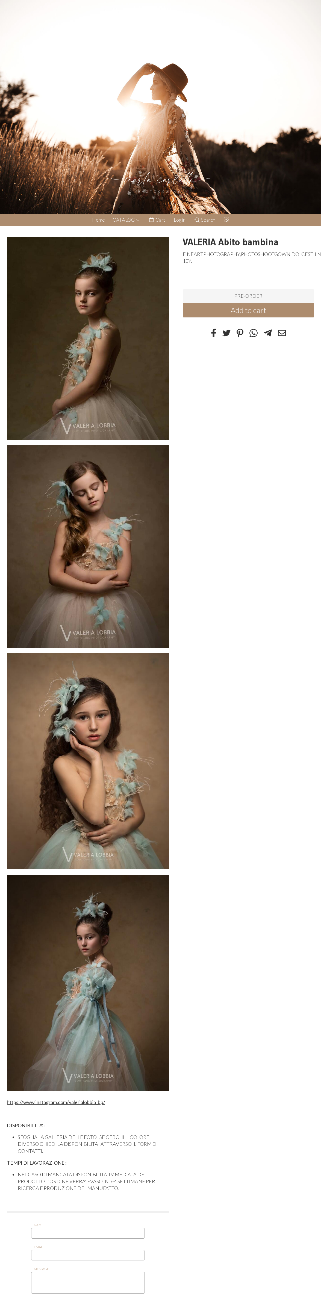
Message (41, 1269)
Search (204, 220)
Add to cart (248, 310)
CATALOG (126, 220)
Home (98, 220)
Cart (156, 219)
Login (179, 220)
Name (38, 1225)
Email (38, 1247)
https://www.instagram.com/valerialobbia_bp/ (56, 1102)
